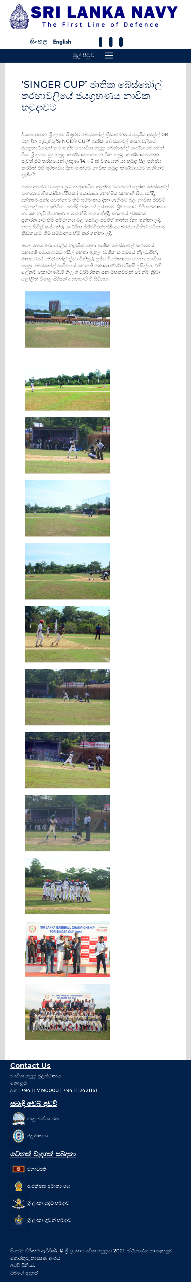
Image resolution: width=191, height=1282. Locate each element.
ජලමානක (37, 1136)
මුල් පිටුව (83, 55)
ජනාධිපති (37, 1169)
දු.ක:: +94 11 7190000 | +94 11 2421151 (54, 1090)
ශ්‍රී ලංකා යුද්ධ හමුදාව (48, 1203)
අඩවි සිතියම (22, 1265)
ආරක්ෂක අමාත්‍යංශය (48, 1186)
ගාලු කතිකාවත (43, 1119)
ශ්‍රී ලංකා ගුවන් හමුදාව (49, 1220)
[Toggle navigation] (109, 55)
